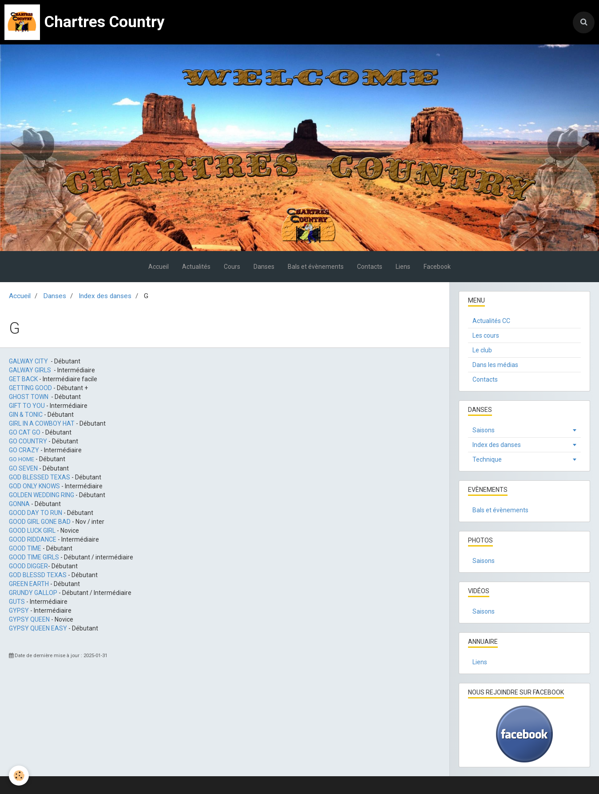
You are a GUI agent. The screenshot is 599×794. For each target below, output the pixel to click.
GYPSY (19, 610)
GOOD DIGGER (28, 566)
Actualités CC (491, 320)
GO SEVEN (23, 468)
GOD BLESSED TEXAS (39, 477)
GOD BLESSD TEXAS (38, 575)
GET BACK (23, 379)
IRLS (45, 370)
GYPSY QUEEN (29, 619)
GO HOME (21, 459)
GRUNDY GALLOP (33, 592)
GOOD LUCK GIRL (32, 530)
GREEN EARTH (29, 583)
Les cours (485, 335)
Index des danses (105, 296)
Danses (264, 266)
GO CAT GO (24, 432)
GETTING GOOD (30, 387)
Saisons (483, 430)
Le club (482, 350)
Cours (232, 266)
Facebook (437, 266)
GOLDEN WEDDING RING (41, 495)
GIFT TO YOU (27, 405)
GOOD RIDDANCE (32, 539)
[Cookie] (19, 776)
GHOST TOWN (28, 396)
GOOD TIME (25, 548)
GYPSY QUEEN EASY (38, 628)
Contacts (369, 266)
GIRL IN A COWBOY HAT (42, 423)
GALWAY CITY (28, 361)
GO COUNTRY (28, 441)
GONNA (19, 503)
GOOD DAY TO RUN (35, 512)
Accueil (158, 266)
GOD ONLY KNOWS (34, 486)
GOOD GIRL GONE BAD (40, 521)
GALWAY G (24, 370)
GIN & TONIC (26, 414)
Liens (403, 266)
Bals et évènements (316, 266)
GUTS (17, 601)
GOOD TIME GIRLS (34, 557)
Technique (487, 459)
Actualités (196, 266)
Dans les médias (495, 364)
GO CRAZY (24, 450)
